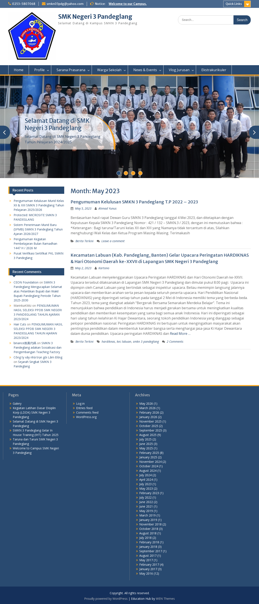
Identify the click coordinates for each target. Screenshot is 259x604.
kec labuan (124, 341)
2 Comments (175, 341)
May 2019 (146, 511)
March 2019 (147, 515)
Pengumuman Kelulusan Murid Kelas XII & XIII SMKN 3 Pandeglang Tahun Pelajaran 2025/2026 (39, 205)
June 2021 (146, 506)
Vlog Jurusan (179, 70)
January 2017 (148, 569)
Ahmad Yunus (107, 208)
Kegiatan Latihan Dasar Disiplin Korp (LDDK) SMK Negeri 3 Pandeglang (34, 412)
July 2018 (145, 538)
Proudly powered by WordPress (106, 599)
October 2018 (148, 529)
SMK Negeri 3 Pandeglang (95, 16)
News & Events (145, 70)
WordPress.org (86, 417)
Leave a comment (113, 241)
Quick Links (234, 4)
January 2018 (148, 547)
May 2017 (146, 560)
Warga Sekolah (109, 70)
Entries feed (84, 408)
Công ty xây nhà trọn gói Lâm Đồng (38, 357)
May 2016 (146, 573)
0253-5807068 (23, 4)
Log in (80, 403)
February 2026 (149, 412)
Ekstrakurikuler (213, 70)
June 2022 (146, 502)
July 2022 (145, 497)
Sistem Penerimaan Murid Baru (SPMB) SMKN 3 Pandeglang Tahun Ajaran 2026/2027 (38, 229)
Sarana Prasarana (71, 70)
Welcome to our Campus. (128, 4)
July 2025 (145, 439)
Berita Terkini (84, 241)
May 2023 (146, 488)
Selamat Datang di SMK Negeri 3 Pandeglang (57, 124)
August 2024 (148, 471)
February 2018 (149, 542)
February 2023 (149, 493)
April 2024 (146, 479)
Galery (17, 403)
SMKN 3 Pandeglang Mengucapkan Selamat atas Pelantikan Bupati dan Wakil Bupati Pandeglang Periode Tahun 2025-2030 (38, 291)
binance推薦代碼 (25, 343)
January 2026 (148, 417)
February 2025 (149, 453)
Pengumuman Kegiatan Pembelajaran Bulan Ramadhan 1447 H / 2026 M (35, 243)
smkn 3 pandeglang (146, 341)
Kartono (103, 268)
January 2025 (148, 457)
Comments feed (87, 412)
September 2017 (150, 551)
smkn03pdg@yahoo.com (65, 4)
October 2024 (148, 466)
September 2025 (150, 430)
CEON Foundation (26, 282)
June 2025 (146, 444)
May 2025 (146, 448)
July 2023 (145, 484)
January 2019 (148, 520)
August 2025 (148, 435)
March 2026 (147, 408)
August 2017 (148, 556)
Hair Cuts (20, 324)
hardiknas (108, 341)
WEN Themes (165, 599)
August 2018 (148, 533)
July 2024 (145, 475)
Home (18, 70)
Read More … (180, 333)
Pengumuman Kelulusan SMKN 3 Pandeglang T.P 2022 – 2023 (134, 201)
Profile (39, 70)
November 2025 (150, 421)
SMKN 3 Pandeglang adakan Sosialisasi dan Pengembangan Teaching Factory (37, 347)
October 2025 (148, 426)
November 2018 (150, 524)
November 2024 (150, 462)
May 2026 (146, 403)
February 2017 (149, 564)
